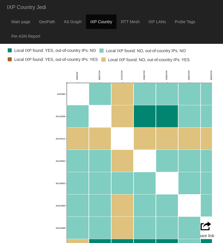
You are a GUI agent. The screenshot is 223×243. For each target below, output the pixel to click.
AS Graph (73, 21)
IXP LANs (157, 21)
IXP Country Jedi (26, 7)
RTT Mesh (130, 21)
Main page (20, 21)
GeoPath (47, 21)
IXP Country (101, 21)
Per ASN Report (25, 36)
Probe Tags (185, 21)
